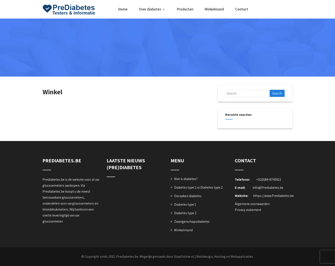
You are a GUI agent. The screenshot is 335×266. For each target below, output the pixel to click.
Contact (241, 9)
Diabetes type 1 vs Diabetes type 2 (198, 187)
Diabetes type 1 (185, 204)
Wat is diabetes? (186, 179)
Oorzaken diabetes (187, 196)
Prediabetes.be (127, 256)
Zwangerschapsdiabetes (192, 221)
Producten (185, 9)
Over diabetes (152, 9)
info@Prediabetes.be (268, 187)
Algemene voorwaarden (252, 204)
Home (123, 9)
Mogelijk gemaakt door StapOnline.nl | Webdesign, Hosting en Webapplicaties (196, 256)
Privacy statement (248, 210)
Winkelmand (214, 9)
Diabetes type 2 (185, 213)
